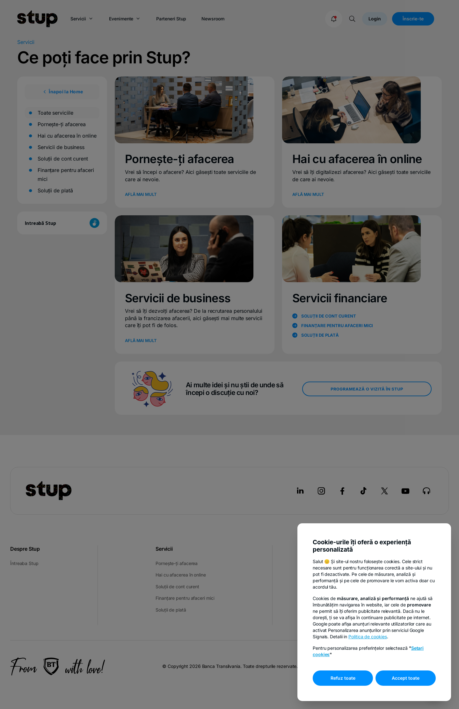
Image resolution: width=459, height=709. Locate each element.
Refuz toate (343, 678)
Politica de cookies (367, 636)
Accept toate (405, 678)
